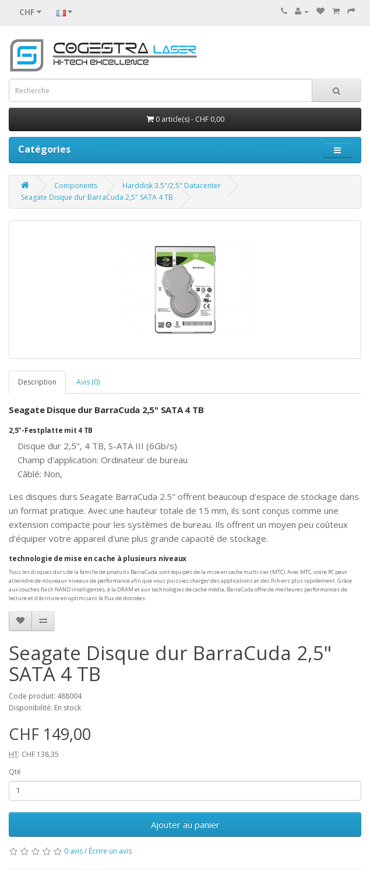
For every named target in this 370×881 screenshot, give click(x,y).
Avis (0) (88, 382)
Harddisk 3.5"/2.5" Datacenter (171, 186)
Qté (15, 772)
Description (37, 382)
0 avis (73, 851)
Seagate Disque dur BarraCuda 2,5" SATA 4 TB (97, 197)
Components (75, 186)
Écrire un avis (110, 851)
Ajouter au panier (185, 824)
